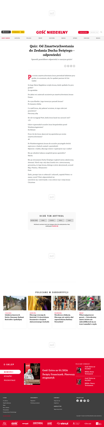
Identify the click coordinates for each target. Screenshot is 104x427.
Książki (8, 376)
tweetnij (71, 65)
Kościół (17, 38)
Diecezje (86, 38)
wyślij (74, 65)
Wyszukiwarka (101, 32)
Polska (28, 38)
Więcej (98, 38)
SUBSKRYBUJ (83, 32)
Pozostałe (8, 380)
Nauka (64, 38)
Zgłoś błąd (6, 415)
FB (68, 65)
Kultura (52, 38)
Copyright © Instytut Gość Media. (83, 415)
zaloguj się (94, 32)
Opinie (75, 38)
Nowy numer (6, 38)
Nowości (8, 372)
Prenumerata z (18, 32)
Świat (40, 38)
